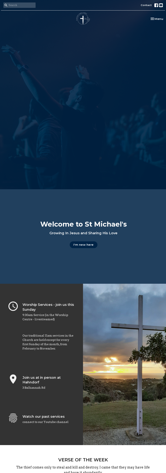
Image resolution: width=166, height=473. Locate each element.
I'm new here (83, 244)
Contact (146, 5)
